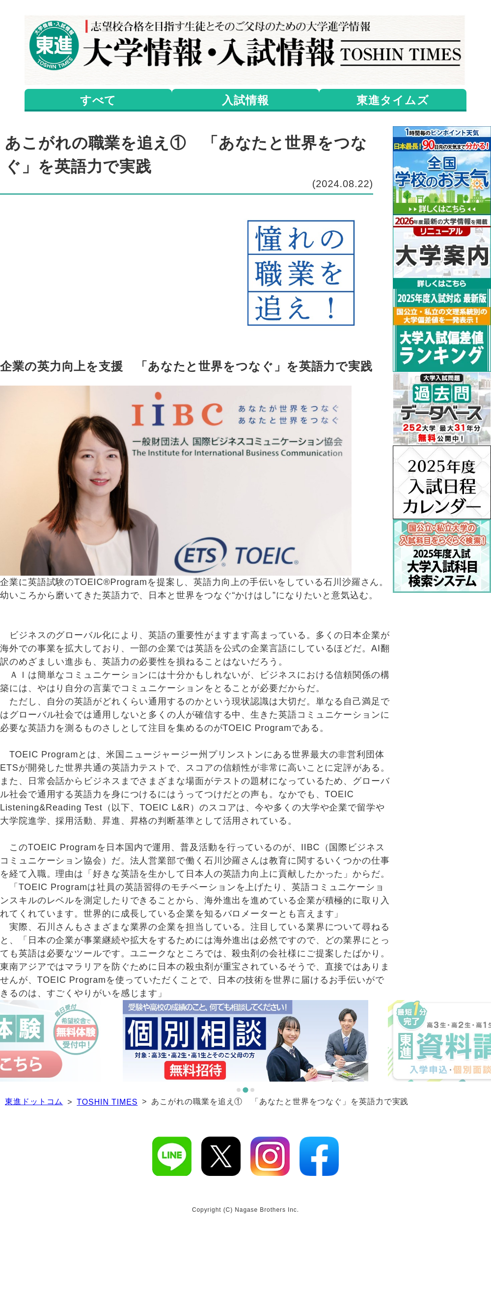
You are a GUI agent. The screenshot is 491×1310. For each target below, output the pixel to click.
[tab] (239, 1090)
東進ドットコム (34, 1101)
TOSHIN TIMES (107, 1102)
